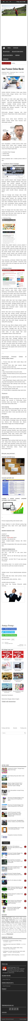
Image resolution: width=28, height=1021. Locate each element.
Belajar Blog (6, 52)
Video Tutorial (13, 932)
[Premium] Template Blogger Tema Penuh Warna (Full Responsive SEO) (16, 799)
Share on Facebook (9, 629)
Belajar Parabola (5, 924)
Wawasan (15, 48)
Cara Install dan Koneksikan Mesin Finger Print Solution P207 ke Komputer (15, 861)
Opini (7, 931)
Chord (18, 925)
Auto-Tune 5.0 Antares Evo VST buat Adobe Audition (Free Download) (14, 868)
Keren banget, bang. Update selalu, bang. (13, 947)
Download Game (12, 926)
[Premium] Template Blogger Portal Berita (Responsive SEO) (14, 874)
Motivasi (3, 931)
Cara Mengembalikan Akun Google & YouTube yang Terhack (16, 828)
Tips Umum (8, 932)
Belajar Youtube (13, 925)
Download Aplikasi (22, 925)
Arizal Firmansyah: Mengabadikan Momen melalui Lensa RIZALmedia (16, 821)
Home (4, 48)
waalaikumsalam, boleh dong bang (11, 954)
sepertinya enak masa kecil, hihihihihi (11, 944)
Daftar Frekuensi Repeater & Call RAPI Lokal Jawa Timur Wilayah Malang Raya (15, 888)
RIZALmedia (10, 537)
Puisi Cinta (14, 931)
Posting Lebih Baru (6, 728)
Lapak (13, 639)
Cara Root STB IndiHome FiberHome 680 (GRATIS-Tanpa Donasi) (14, 847)
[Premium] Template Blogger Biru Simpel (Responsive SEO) (15, 854)
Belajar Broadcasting (14, 918)
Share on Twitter (8, 632)
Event (15, 928)
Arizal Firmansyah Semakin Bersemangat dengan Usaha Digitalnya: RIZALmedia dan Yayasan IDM (14, 814)
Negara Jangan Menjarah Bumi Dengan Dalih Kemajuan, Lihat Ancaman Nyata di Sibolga (15, 784)
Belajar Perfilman (22, 924)
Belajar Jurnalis (18, 921)
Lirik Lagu (24, 929)
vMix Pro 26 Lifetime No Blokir (14, 880)
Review (18, 931)
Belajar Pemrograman (13, 924)
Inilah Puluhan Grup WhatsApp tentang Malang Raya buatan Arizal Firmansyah (14, 902)
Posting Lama (23, 728)
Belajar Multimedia (8, 55)
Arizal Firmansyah (7, 917)
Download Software (9, 928)
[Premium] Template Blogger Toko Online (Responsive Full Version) (16, 805)
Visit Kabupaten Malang (20, 932)
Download (5, 59)
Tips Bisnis (4, 932)
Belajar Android (15, 917)
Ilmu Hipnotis (23, 928)
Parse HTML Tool (6, 979)
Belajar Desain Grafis (17, 52)
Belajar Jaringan (10, 921)
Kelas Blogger (15, 929)
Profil (9, 48)
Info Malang (9, 929)
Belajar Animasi (23, 917)
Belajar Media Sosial (12, 922)
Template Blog (23, 931)
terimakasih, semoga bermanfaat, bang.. (12, 940)
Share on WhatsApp (9, 635)
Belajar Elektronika (10, 920)
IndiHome (4, 929)
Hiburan (17, 55)
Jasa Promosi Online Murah (13, 69)
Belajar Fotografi (18, 920)
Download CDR (5, 926)
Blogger (25, 1019)
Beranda (15, 728)
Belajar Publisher (5, 925)
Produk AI (10, 931)
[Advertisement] (14, 31)
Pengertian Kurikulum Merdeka (15, 835)
